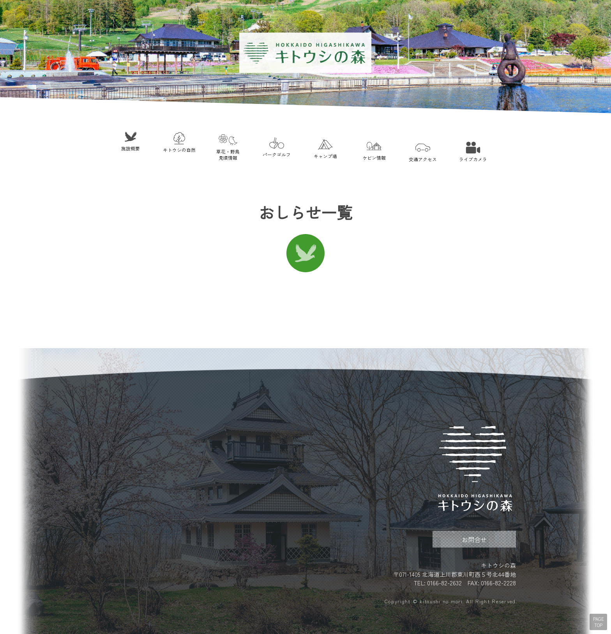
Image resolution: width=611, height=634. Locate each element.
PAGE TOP (598, 622)
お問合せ (474, 539)
